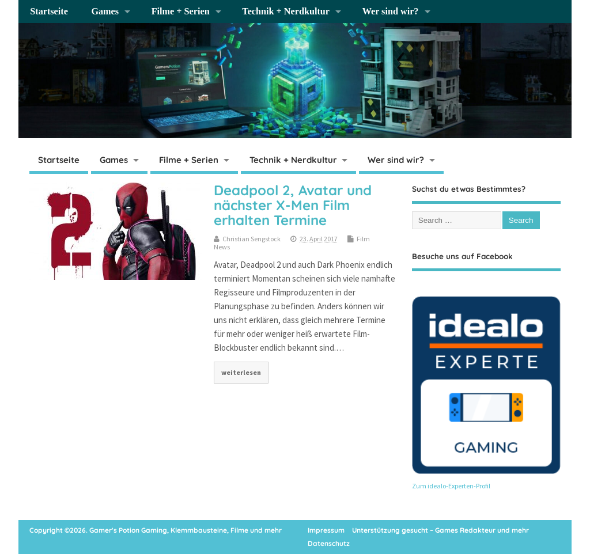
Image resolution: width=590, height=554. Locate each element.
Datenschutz (329, 543)
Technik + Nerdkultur (286, 11)
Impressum (326, 530)
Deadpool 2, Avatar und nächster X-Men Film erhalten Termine (293, 205)
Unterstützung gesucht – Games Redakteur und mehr (440, 530)
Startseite (49, 11)
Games (105, 11)
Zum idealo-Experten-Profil (451, 485)
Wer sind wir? (390, 11)
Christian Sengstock (251, 238)
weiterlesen (241, 372)
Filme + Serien (181, 11)
